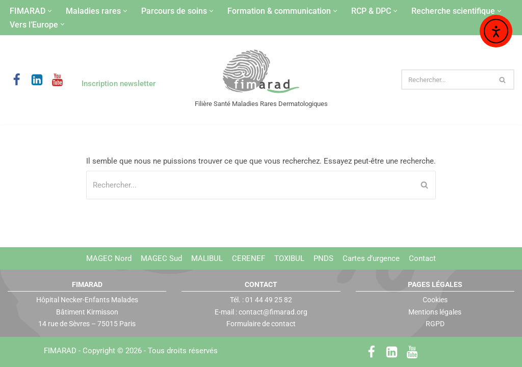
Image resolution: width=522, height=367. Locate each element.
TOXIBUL (289, 258)
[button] (49, 11)
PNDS (323, 258)
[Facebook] (16, 80)
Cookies (435, 300)
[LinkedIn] (37, 80)
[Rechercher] (446, 79)
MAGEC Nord (109, 258)
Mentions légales (434, 311)
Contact (422, 258)
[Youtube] (57, 80)
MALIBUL (207, 258)
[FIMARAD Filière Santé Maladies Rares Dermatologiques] (261, 72)
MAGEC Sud (161, 258)
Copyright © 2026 (150, 350)
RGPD (435, 324)
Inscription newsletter (118, 83)
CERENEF (248, 258)
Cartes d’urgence (371, 258)
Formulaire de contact (261, 324)
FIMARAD (60, 350)
